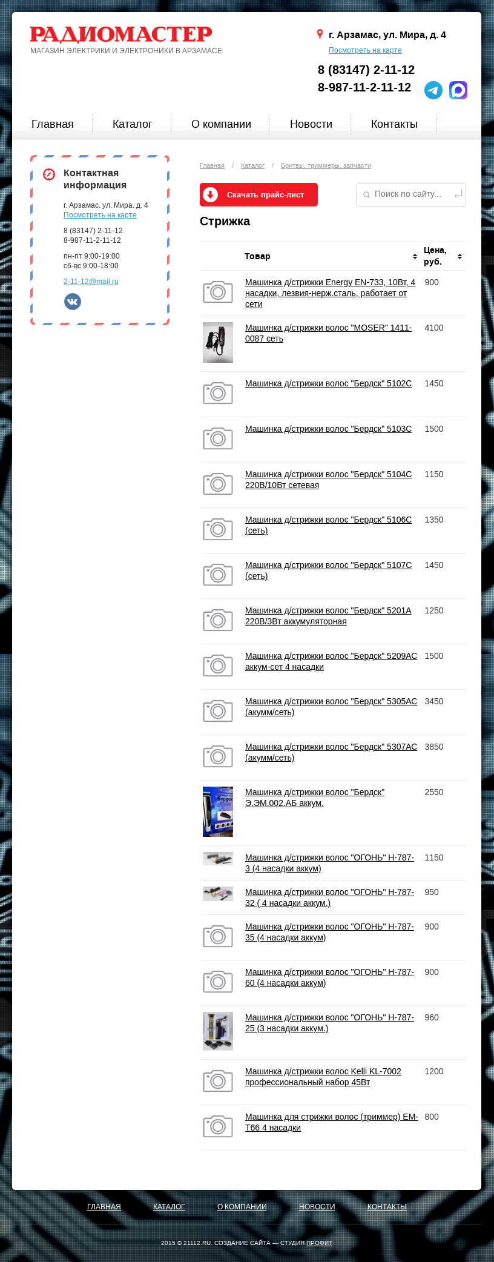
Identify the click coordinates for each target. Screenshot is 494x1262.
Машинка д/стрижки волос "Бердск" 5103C (328, 429)
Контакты (394, 124)
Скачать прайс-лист (265, 195)
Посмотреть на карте (365, 50)
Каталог (133, 124)
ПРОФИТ (319, 1243)
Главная (52, 124)
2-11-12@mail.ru (91, 281)
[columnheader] (331, 256)
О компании (221, 124)
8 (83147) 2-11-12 (366, 70)
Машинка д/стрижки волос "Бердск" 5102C (328, 383)
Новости (311, 124)
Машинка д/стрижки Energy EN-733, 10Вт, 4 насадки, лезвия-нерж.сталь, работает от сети (330, 293)
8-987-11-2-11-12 (364, 87)
